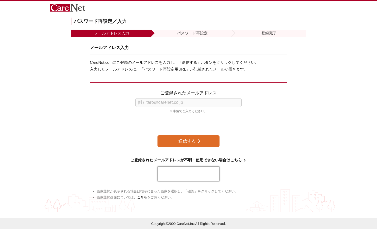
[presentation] (188, 174)
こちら (142, 197)
